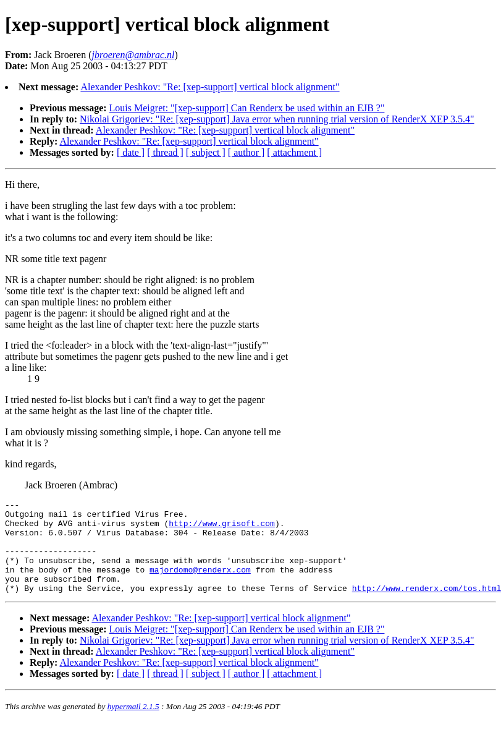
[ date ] (131, 152)
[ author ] (246, 152)
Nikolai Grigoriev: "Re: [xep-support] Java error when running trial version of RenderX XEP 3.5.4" (277, 119)
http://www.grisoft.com (222, 528)
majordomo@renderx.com (200, 584)
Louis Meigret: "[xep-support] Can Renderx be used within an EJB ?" (247, 108)
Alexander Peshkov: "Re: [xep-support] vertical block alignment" (209, 87)
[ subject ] (205, 152)
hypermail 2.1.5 (133, 724)
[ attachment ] (294, 152)
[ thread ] (165, 152)
